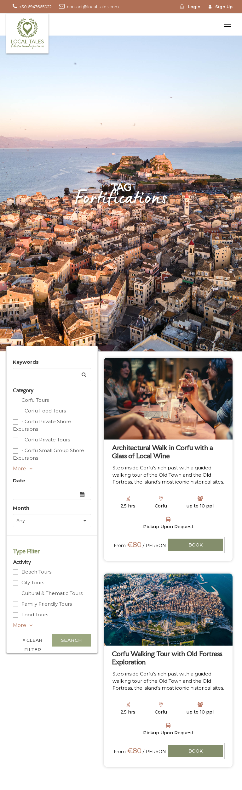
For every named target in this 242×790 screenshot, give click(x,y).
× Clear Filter (32, 642)
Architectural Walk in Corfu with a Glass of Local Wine (162, 452)
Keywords (26, 362)
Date (19, 481)
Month (21, 508)
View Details (195, 545)
